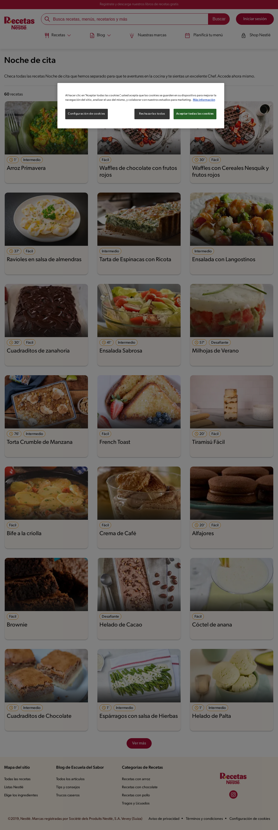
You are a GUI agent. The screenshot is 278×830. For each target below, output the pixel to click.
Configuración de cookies (86, 113)
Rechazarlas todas (152, 113)
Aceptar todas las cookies (195, 113)
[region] (140, 105)
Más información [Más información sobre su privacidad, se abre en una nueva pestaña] (204, 99)
